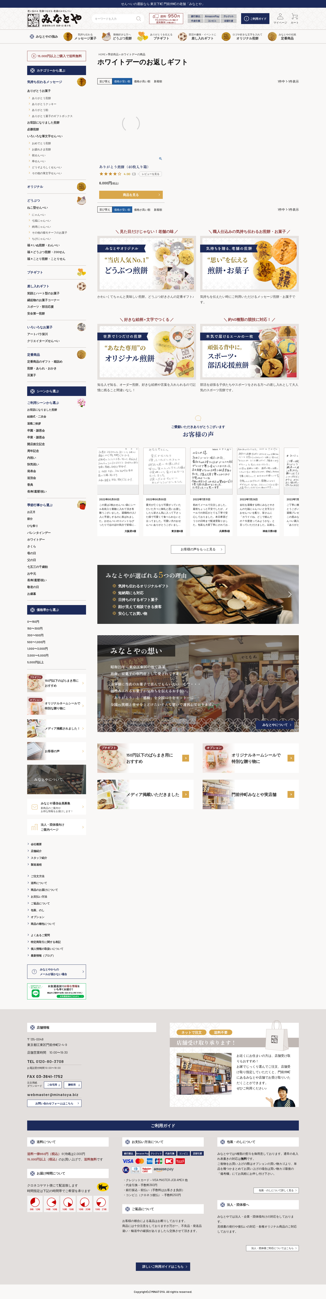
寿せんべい (39, 161)
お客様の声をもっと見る (198, 549)
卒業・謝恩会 (36, 437)
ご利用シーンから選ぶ (56, 402)
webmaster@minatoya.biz (53, 1094)
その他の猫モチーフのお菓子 (49, 232)
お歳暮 (31, 594)
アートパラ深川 (37, 334)
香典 (30, 484)
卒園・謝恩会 (36, 430)
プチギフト (56, 272)
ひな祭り (32, 525)
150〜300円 (35, 628)
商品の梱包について (43, 923)
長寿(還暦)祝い (37, 491)
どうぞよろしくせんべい (47, 167)
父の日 (31, 560)
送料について (39, 882)
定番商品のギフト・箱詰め (44, 361)
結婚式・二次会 (36, 416)
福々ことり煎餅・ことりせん (46, 259)
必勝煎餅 (33, 129)
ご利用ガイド (255, 18)
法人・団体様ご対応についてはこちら (272, 1248)
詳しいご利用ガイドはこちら (163, 1266)
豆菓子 (31, 375)
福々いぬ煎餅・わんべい (43, 245)
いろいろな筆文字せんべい (44, 136)
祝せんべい (39, 155)
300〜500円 (35, 635)
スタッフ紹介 (39, 857)
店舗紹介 (36, 850)
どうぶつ (56, 200)
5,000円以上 (35, 662)
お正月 (31, 511)
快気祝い (33, 464)
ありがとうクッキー (44, 103)
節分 (30, 518)
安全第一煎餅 (36, 313)
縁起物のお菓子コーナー (43, 300)
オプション (37, 916)
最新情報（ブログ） (43, 955)
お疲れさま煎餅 (41, 149)
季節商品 (113, 54)
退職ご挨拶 (34, 423)
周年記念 (33, 451)
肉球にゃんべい (41, 226)
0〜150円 (33, 621)
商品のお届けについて (44, 889)
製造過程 (36, 864)
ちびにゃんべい (41, 238)
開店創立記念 (36, 444)
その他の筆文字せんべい (47, 173)
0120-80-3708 (50, 1061)
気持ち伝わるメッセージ (56, 81)
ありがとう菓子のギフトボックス (52, 115)
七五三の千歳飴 (37, 567)
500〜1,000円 (36, 642)
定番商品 (56, 354)
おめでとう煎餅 (41, 143)
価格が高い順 (142, 81)
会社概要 (36, 844)
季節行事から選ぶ (56, 505)
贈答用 (72, 1084)
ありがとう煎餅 (41, 98)
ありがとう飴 (40, 109)
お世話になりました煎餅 (43, 122)
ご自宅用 (52, 1084)
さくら (31, 546)
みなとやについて (275, 725)
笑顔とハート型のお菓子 (43, 293)
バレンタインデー (39, 533)
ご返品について (40, 903)
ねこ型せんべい (37, 207)
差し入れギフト (56, 286)
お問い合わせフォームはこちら (54, 1103)
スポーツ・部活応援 (40, 306)
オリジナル (56, 186)
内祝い (31, 457)
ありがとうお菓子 (39, 91)
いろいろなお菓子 (56, 327)
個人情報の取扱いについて (47, 948)
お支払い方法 (39, 896)
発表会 (31, 471)
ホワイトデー (36, 539)
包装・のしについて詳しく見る (276, 1190)
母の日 (31, 553)
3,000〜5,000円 (37, 655)
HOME (101, 54)
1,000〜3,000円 (37, 648)
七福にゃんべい (41, 220)
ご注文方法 (37, 876)
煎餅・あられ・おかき (42, 368)
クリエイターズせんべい (43, 341)
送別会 (31, 478)
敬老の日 (33, 587)
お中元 (31, 573)
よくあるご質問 (40, 935)
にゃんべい (39, 214)
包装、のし (37, 910)
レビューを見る (150, 173)
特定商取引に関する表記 (46, 941)
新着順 (158, 81)
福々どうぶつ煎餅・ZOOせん (46, 252)
